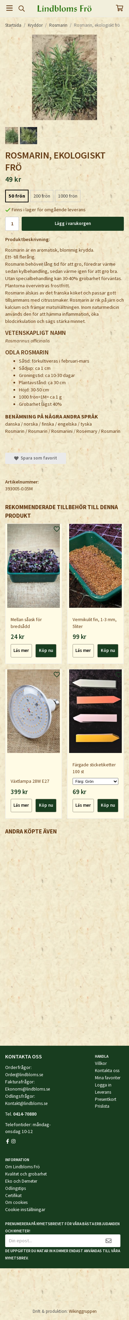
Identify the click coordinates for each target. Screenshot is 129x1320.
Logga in (103, 1085)
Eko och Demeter (21, 1181)
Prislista (102, 1106)
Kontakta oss (107, 1070)
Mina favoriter (107, 1078)
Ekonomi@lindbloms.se (27, 1089)
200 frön (41, 196)
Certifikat (13, 1195)
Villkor (101, 1063)
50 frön (17, 196)
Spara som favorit (35, 458)
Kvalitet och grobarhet (26, 1174)
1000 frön (67, 196)
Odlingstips (15, 1188)
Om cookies (16, 1202)
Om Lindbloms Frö (22, 1167)
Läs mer (21, 650)
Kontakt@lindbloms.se (26, 1103)
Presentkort (105, 1099)
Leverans (103, 1092)
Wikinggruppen (83, 1311)
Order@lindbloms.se (24, 1075)
